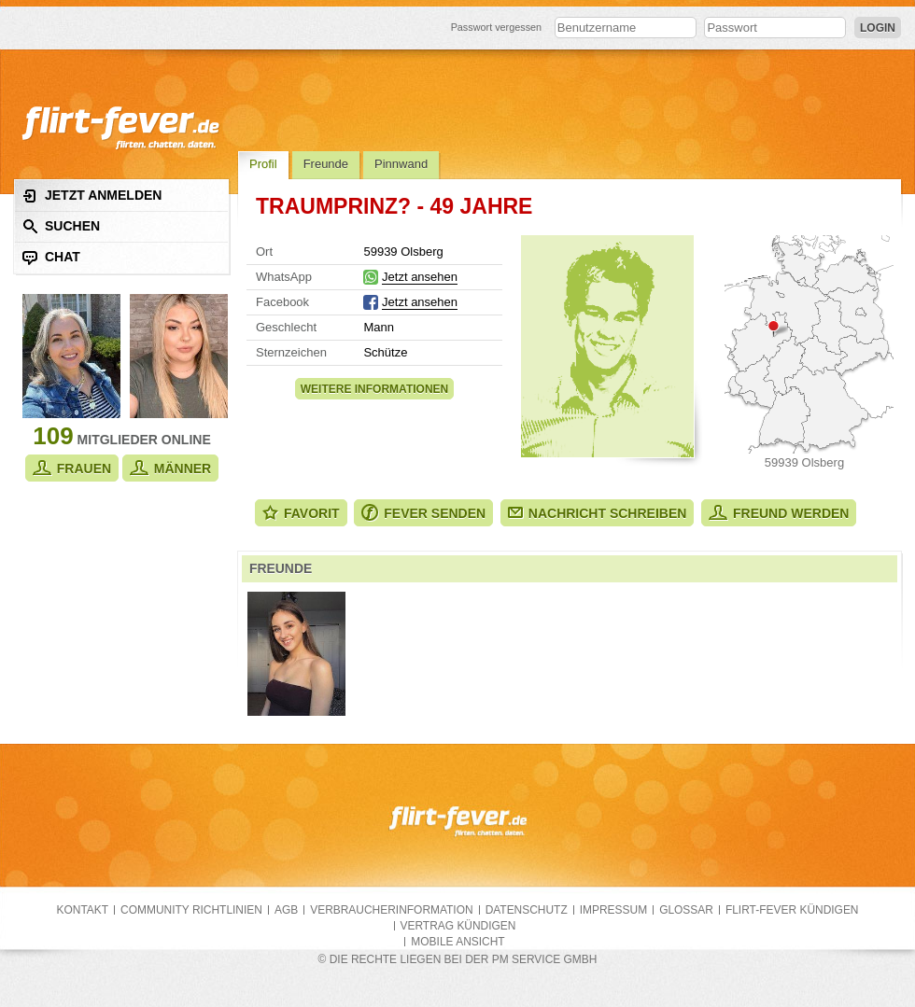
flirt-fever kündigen (792, 909)
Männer (170, 468)
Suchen (61, 226)
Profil (263, 164)
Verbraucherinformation (391, 909)
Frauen (72, 468)
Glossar (686, 909)
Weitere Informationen (374, 389)
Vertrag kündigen (458, 925)
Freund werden (779, 513)
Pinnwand (401, 164)
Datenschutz (527, 909)
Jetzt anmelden (92, 195)
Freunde (325, 164)
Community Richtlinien (191, 909)
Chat (51, 257)
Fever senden (423, 513)
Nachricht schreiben (597, 513)
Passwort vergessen (496, 27)
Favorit (301, 513)
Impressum (613, 909)
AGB (286, 909)
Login (877, 28)
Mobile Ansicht (457, 941)
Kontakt (83, 909)
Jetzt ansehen (420, 277)
